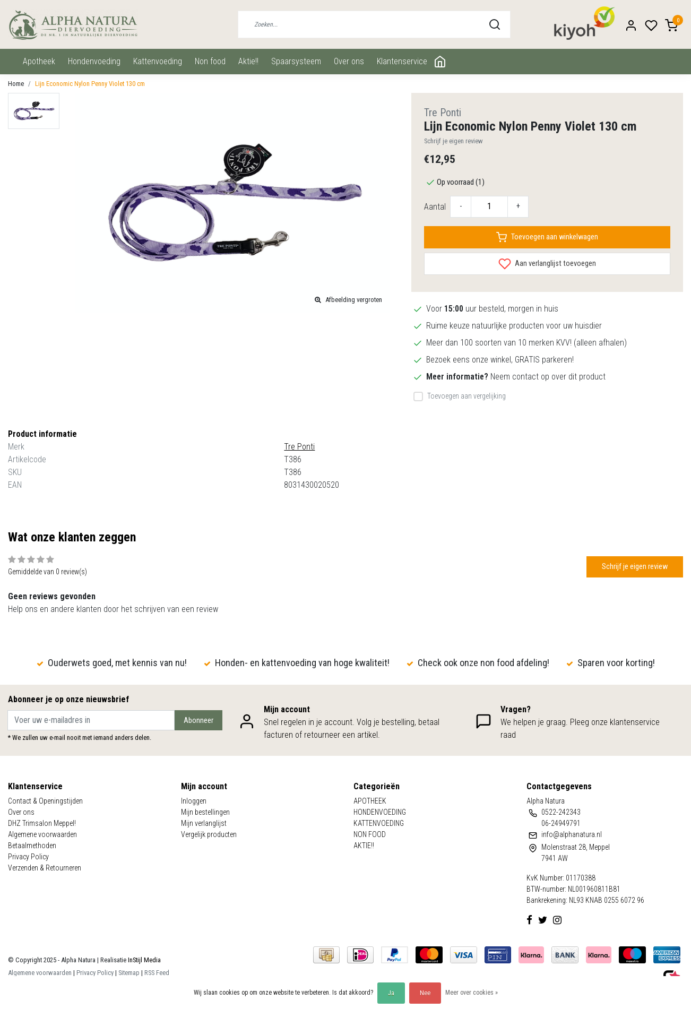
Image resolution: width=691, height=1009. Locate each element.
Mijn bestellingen (205, 812)
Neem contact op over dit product (548, 377)
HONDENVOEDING (94, 61)
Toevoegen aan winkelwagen (547, 237)
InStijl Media (143, 960)
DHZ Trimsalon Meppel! (42, 823)
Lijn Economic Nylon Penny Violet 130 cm (90, 84)
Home (16, 84)
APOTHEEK (39, 61)
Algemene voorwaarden (42, 834)
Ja (391, 993)
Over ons (349, 61)
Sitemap (129, 973)
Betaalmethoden (32, 845)
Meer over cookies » (471, 992)
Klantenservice (402, 61)
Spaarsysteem (296, 61)
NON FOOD (210, 61)
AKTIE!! (248, 61)
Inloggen (193, 801)
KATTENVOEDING (157, 61)
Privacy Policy (28, 856)
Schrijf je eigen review (453, 141)
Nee (425, 993)
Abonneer (198, 720)
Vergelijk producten (209, 834)
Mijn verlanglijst (204, 823)
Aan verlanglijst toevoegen (547, 263)
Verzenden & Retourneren (44, 868)
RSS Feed (156, 973)
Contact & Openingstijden (45, 801)
